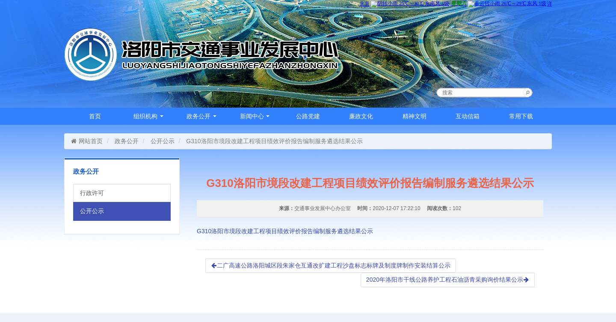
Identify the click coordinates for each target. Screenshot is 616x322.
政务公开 (201, 116)
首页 (95, 116)
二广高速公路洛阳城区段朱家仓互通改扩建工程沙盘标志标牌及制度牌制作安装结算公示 (330, 265)
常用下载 (521, 116)
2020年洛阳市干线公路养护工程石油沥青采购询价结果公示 (447, 279)
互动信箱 (468, 116)
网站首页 (87, 141)
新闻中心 (255, 116)
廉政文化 (361, 116)
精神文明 (414, 116)
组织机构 (148, 116)
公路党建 (308, 116)
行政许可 (92, 193)
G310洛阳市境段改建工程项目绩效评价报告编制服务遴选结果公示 (285, 231)
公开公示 (163, 141)
